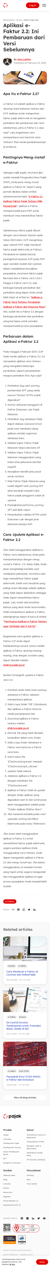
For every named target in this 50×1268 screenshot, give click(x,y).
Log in (32, 5)
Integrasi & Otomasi (12, 1163)
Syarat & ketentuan (10, 1255)
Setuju (42, 1262)
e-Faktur (9, 901)
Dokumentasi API (10, 1205)
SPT (5, 1159)
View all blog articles (25, 1097)
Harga (6, 1135)
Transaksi (7, 1139)
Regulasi (7, 1196)
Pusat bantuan (9, 1201)
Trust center (32, 1184)
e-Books (7, 1184)
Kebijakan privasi (26, 1255)
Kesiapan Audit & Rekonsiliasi (34, 1147)
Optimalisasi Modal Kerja (35, 1154)
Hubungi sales (9, 1175)
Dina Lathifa (24, 59)
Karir (29, 1179)
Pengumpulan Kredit (35, 1142)
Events (6, 1188)
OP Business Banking (36, 1160)
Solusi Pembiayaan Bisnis (11, 1153)
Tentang (30, 1175)
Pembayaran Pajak (11, 1143)
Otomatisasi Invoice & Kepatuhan (36, 1136)
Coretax (11, 966)
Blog (5, 1179)
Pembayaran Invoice (12, 1147)
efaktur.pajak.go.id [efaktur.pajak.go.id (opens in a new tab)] (18, 728)
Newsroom (7, 1192)
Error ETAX (24, 1071)
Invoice (22, 1017)
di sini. (12, 1264)
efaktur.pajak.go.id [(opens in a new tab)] (13, 665)
